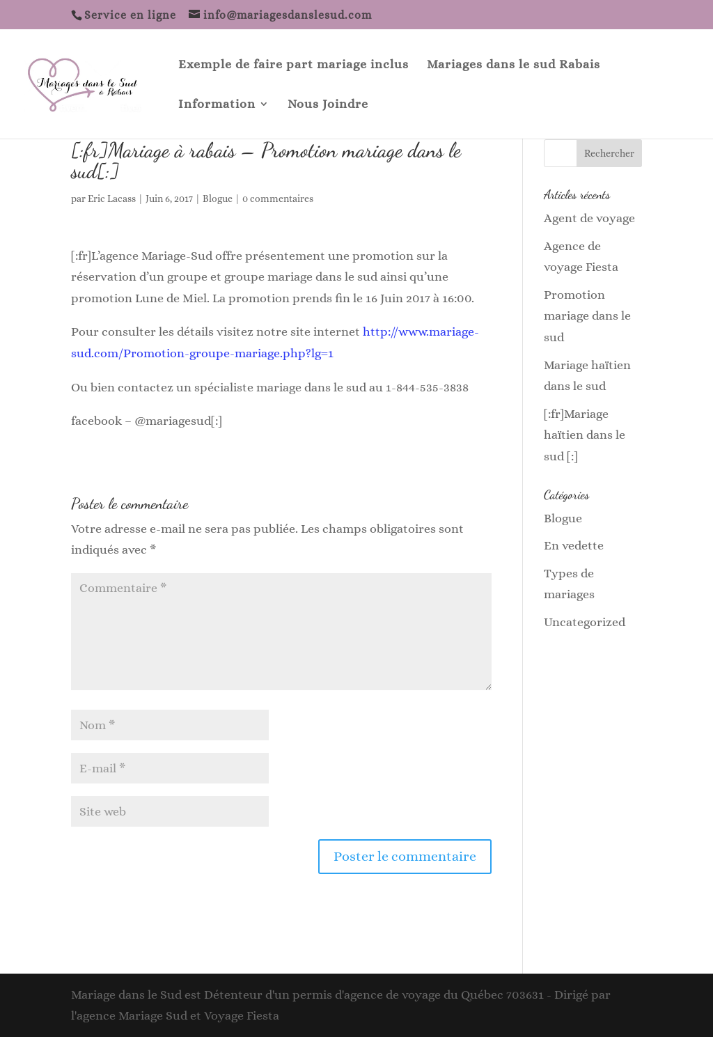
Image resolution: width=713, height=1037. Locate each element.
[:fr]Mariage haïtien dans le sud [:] (584, 435)
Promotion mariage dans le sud (587, 316)
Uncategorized (584, 622)
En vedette (574, 545)
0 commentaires (277, 198)
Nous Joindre (328, 105)
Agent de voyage (589, 218)
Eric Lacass (112, 198)
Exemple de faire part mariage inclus (293, 65)
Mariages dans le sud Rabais (513, 65)
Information (217, 105)
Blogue (218, 198)
